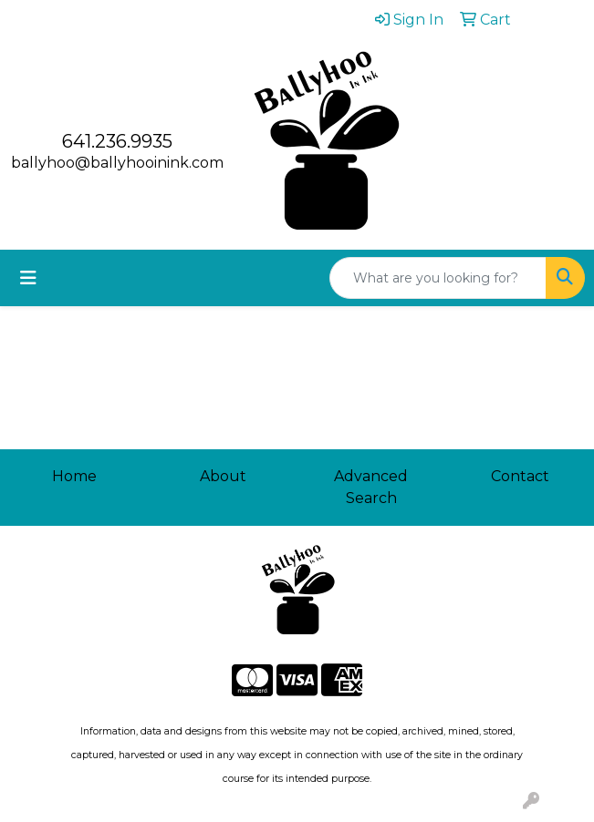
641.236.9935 (117, 141)
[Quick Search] (438, 278)
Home (74, 476)
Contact (520, 476)
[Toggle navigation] (28, 278)
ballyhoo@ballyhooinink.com (117, 162)
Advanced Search (371, 487)
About (223, 476)
